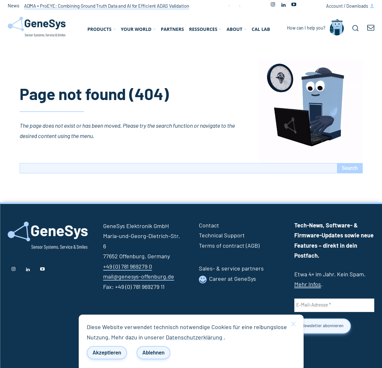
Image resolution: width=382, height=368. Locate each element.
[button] (355, 28)
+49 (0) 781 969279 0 (127, 267)
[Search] (350, 168)
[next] (239, 6)
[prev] (229, 6)
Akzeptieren (107, 352)
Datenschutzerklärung (195, 338)
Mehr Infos (307, 285)
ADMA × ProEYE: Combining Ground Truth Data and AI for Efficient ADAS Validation (106, 6)
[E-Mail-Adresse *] (334, 305)
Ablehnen (153, 352)
